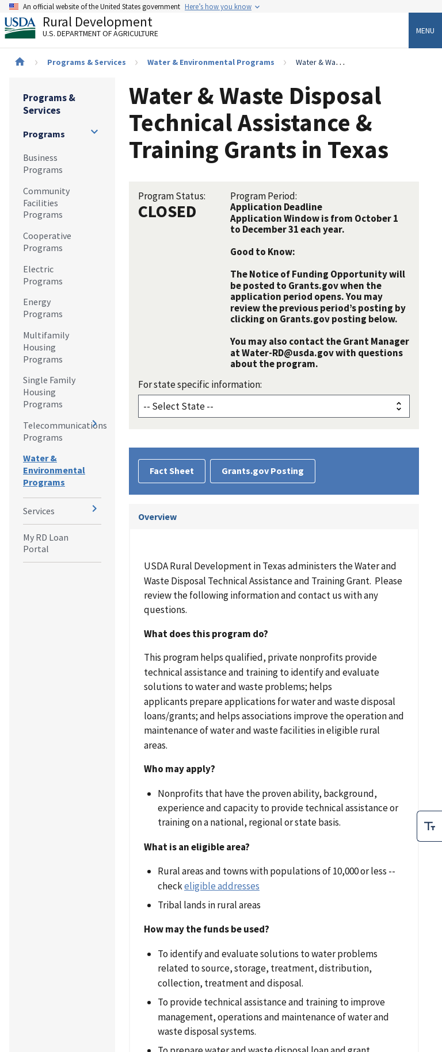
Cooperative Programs (47, 241)
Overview (157, 516)
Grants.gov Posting (263, 470)
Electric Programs (43, 275)
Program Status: (171, 196)
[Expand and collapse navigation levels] (94, 131)
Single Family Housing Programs (49, 392)
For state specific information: (200, 384)
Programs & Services (86, 62)
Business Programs (43, 163)
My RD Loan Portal (45, 543)
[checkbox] (429, 826)
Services (39, 511)
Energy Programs (43, 307)
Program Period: (263, 196)
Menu (425, 30)
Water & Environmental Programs (211, 62)
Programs (44, 134)
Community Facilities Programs (46, 203)
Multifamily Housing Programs (46, 347)
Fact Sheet (172, 470)
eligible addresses (222, 886)
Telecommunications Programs (62, 431)
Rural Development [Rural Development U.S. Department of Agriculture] (91, 29)
